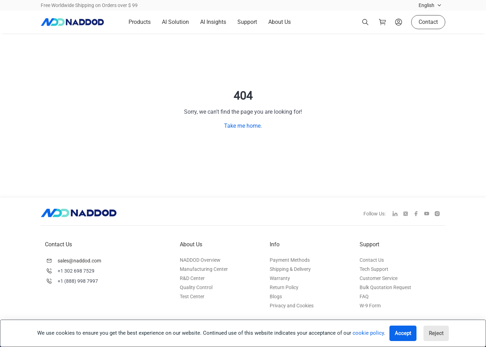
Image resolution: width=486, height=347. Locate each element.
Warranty (280, 278)
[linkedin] (398, 214)
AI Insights (213, 22)
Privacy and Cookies (292, 305)
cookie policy (368, 333)
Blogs (276, 296)
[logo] (72, 22)
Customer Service (379, 278)
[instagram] (440, 214)
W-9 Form (370, 305)
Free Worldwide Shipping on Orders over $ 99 (89, 5)
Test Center (192, 296)
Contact (428, 22)
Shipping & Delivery (290, 269)
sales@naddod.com (79, 260)
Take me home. (243, 125)
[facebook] (419, 214)
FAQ (364, 296)
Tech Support (374, 269)
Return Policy (284, 287)
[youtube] (429, 214)
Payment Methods (290, 260)
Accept (403, 333)
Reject (436, 333)
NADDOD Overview (200, 260)
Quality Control (196, 287)
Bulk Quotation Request (385, 287)
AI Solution (175, 22)
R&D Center (192, 278)
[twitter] (408, 214)
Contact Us (372, 260)
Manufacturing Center (204, 269)
